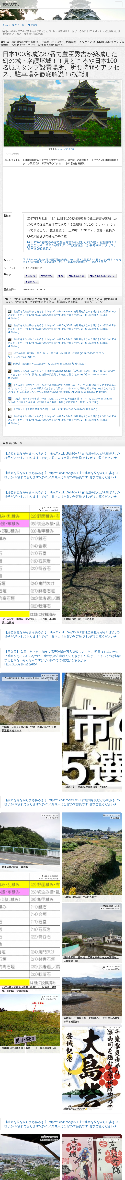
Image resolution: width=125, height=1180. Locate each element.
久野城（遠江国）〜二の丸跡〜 (80, 609)
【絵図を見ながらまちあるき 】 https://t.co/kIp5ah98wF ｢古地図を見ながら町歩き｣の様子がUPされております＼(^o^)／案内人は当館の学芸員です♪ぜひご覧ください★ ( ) (62, 315)
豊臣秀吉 (32, 282)
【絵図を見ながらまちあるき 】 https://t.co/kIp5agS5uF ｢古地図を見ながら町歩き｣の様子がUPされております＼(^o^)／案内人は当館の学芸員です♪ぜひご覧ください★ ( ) (62, 329)
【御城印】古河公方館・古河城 (80, 1165)
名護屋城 (47, 276)
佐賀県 (31, 276)
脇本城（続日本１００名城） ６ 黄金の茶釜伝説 (29, 1028)
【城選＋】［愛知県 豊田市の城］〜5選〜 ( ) (52, 409)
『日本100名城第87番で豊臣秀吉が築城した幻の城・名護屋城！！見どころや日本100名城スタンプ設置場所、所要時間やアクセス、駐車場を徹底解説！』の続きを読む (72, 260)
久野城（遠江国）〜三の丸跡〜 (80, 877)
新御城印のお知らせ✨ (75, 1089)
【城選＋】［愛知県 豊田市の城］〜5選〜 (85, 770)
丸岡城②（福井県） (12, 1165)
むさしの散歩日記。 (67, 149)
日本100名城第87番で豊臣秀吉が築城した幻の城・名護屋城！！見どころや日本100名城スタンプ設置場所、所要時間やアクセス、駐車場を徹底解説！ (72, 245)
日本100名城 (77, 276)
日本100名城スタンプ (103, 276)
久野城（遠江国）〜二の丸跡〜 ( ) (47, 363)
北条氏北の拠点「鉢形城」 (16, 847)
